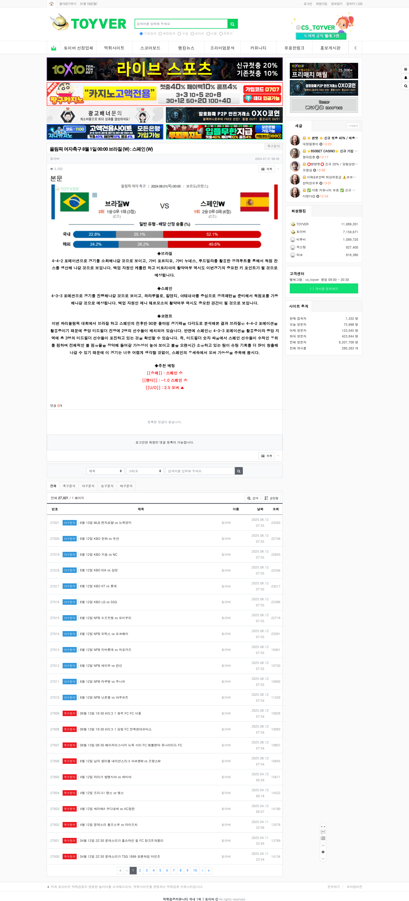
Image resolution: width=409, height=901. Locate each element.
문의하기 (333, 880)
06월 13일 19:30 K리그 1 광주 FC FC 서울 (102, 707)
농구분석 (107, 479)
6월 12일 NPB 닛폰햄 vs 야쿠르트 (95, 691)
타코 (296, 254)
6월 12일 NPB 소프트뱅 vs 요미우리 (97, 612)
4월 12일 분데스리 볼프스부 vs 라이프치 (100, 818)
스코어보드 (150, 48)
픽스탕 (298, 247)
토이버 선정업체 (78, 48)
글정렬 (272, 491)
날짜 (260, 503)
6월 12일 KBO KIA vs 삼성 (90, 564)
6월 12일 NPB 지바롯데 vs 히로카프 (97, 643)
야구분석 (88, 479)
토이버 (298, 231)
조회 (276, 503)
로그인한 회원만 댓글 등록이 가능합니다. (164, 436)
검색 (252, 492)
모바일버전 (354, 880)
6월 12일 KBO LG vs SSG (90, 596)
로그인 (307, 3)
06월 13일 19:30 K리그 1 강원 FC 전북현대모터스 (107, 723)
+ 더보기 (353, 126)
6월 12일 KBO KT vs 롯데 (90, 580)
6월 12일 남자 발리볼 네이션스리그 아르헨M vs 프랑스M (111, 755)
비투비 (298, 239)
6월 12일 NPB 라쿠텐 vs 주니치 (94, 675)
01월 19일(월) (88, 3)
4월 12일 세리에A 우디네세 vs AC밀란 (99, 803)
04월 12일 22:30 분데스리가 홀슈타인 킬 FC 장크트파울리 (113, 834)
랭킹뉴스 (186, 48)
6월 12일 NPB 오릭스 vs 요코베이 (95, 628)
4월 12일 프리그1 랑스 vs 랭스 (93, 787)
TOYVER (299, 224)
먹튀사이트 (114, 48)
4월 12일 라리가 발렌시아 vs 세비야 (97, 771)
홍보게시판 (330, 48)
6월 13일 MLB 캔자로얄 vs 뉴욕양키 (97, 516)
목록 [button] (266, 169)
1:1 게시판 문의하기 (324, 288)
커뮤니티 (258, 48)
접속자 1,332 (354, 3)
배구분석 (126, 479)
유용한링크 (294, 48)
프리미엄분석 (222, 48)
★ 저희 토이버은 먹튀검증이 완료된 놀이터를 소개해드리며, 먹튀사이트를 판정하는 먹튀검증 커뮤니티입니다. (125, 880)
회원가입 (321, 3)
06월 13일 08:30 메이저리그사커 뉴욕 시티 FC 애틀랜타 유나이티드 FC (122, 739)
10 (195, 864)
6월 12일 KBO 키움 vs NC (90, 548)
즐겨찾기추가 (67, 3)
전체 (53, 479)
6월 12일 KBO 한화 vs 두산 (91, 532)
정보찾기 (336, 3)
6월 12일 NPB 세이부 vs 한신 (92, 659)
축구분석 (69, 479)
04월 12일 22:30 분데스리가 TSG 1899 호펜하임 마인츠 (111, 850)
